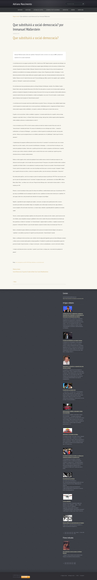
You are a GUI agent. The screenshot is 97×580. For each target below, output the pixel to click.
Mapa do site (71, 575)
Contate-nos (80, 10)
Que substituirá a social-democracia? (36, 37)
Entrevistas (65, 10)
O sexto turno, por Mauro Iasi (69, 390)
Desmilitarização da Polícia (69, 478)
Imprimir (82, 575)
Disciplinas (28, 10)
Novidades (20, 10)
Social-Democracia (17, 272)
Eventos (73, 10)
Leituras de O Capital (38, 10)
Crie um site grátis (17, 577)
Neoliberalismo (44, 272)
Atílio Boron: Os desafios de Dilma (70, 434)
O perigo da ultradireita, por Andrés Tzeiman (72, 340)
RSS (78, 575)
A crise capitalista (67, 501)
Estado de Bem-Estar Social (33, 272)
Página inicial (16, 16)
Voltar (15, 282)
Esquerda (24, 272)
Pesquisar (83, 4)
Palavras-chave (16, 269)
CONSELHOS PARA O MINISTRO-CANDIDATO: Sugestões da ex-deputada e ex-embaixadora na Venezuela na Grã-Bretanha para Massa (73, 315)
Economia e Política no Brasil (53, 10)
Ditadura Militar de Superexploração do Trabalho (73, 522)
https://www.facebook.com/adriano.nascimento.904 (73, 298)
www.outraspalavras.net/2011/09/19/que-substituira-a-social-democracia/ (30, 262)
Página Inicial (64, 575)
